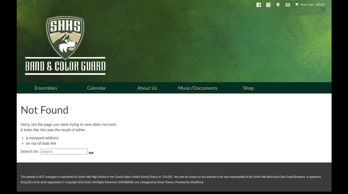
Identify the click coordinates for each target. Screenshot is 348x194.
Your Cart (310, 4)
